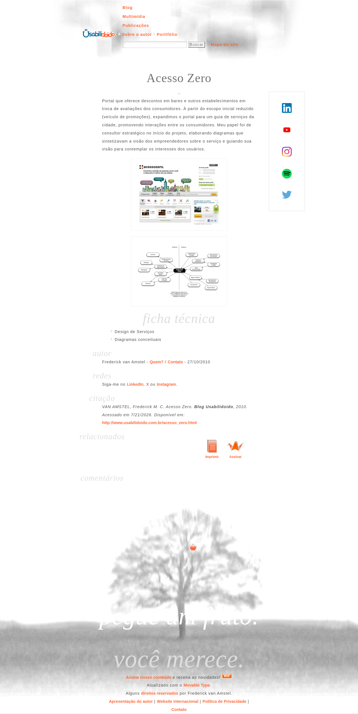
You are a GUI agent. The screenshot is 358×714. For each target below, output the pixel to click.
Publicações (136, 25)
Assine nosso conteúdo (148, 677)
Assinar (235, 457)
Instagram (166, 384)
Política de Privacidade (224, 701)
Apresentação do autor (131, 701)
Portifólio (167, 34)
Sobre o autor (137, 34)
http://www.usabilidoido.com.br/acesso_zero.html (149, 422)
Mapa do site (224, 44)
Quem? (157, 362)
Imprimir (212, 457)
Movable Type (196, 685)
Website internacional (177, 701)
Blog (128, 7)
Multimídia (134, 16)
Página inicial (99, 33)
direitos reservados (159, 693)
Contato (175, 362)
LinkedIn (135, 384)
